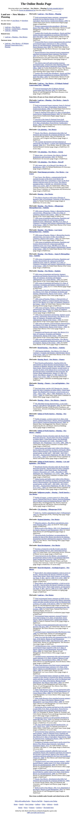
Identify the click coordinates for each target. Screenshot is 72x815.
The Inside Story (49, 807)
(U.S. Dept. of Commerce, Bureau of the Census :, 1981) (51, 341)
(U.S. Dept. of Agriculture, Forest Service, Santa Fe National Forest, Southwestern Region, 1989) (50, 618)
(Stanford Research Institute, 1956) (52, 143)
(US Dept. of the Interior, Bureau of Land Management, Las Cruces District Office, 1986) (51, 691)
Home (15, 804)
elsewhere (25, 20)
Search (21, 804)
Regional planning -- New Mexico (48, 519)
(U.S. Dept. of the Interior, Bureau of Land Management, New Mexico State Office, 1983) (51, 679)
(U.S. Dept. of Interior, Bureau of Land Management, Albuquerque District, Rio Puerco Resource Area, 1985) (52, 44)
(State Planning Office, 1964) (51, 65)
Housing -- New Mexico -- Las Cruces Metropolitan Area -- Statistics (45, 230)
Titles (43, 804)
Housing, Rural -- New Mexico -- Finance (51, 359)
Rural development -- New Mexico (49, 545)
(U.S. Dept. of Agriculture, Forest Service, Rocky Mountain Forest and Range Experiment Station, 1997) (52, 709)
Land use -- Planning (11, 30)
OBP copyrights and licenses (36, 812)
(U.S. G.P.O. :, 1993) (52, 452)
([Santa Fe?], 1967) (52, 538)
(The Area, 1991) (48, 89)
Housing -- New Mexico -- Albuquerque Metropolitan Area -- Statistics (46, 206)
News (25, 807)
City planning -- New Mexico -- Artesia (50, 152)
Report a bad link (37, 801)
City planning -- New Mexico (47, 129)
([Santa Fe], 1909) (52, 754)
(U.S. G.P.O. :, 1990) (51, 392)
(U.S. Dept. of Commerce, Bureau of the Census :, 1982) (51, 301)
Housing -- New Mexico (45, 194)
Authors (37, 804)
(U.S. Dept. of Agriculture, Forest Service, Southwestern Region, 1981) (51, 113)
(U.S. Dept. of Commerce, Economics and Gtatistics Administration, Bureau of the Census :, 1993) (52, 221)
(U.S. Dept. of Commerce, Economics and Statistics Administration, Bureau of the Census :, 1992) (51, 317)
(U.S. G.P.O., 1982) (51, 369)
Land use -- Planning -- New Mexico (16, 37)
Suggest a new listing (50, 801)
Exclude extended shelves (55, 8)
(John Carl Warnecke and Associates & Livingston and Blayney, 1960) (51, 134)
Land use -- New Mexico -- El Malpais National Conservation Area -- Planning (17, 45)
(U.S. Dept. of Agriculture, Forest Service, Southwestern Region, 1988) (50, 19)
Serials (56, 804)
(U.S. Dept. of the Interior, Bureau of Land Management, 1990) (51, 763)
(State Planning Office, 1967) (50, 523)
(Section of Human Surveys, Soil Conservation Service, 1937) (50, 550)
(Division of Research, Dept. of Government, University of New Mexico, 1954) (51, 199)
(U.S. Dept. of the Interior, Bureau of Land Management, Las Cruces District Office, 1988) (51, 700)
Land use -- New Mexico (12, 27)
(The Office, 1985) (51, 34)
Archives (39, 807)
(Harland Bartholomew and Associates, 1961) (50, 156)
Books (20, 807)
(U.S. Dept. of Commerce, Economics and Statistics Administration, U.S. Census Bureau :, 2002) (51, 277)
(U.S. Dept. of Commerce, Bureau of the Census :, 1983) (51, 212)
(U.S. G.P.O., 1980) (51, 575)
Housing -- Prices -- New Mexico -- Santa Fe (52, 400)
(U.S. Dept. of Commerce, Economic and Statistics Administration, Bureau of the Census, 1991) (51, 352)
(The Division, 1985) (50, 404)
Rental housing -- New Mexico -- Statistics (51, 347)
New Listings (29, 804)
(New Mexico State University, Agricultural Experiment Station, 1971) (51, 743)
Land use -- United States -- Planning (16, 29)
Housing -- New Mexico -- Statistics (49, 271)
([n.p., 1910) (51, 718)
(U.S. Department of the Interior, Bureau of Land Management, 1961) (51, 529)
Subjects (49, 804)
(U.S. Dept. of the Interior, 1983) (51, 601)
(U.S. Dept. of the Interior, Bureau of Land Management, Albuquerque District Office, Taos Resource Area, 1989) (52, 638)
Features (31, 807)
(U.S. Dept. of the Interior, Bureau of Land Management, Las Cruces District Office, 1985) (51, 667)
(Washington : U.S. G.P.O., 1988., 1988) (51, 439)
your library (15, 20)
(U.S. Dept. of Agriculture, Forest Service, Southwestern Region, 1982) (51, 107)
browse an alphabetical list (27, 10)
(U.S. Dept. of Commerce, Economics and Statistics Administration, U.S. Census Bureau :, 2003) (51, 284)
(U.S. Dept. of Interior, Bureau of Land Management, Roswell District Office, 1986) (50, 648)
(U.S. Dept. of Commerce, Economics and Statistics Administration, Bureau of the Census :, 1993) (51, 291)
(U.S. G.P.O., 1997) (51, 181)
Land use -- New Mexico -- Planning (49, 14)
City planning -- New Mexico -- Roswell (50, 162)
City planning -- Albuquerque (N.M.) (50, 509)
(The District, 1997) (51, 54)
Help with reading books (22, 801)
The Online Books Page (36, 3)
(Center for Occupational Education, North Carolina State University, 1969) (51, 557)
